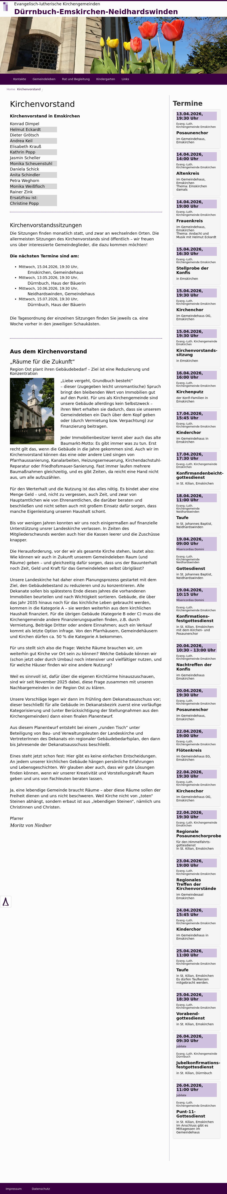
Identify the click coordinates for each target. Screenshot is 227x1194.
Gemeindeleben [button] (44, 79)
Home (11, 89)
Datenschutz (41, 1188)
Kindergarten (105, 79)
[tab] (196, 129)
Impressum (14, 1188)
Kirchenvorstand (28, 89)
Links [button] (125, 79)
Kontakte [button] (19, 79)
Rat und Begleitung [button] (76, 79)
